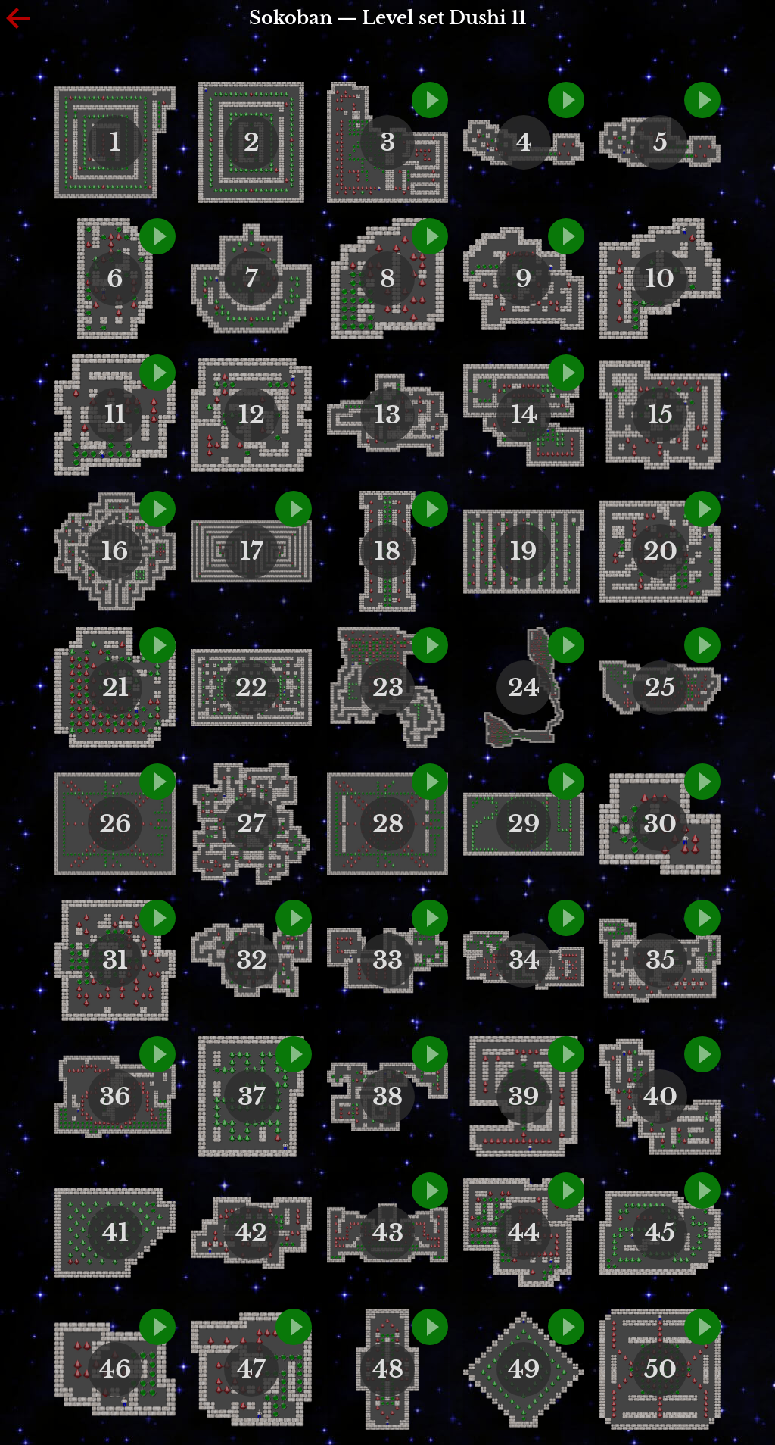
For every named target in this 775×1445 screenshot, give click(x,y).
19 (523, 551)
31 (115, 960)
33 (387, 960)
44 (524, 1233)
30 (660, 824)
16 (115, 551)
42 (251, 1233)
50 (660, 1369)
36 (115, 1096)
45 (660, 1233)
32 (251, 960)
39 (524, 1096)
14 (524, 415)
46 (115, 1369)
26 (115, 824)
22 (251, 688)
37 (252, 1096)
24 (524, 688)
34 (524, 960)
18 (387, 551)
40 (660, 1096)
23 (387, 688)
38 (387, 1096)
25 (660, 688)
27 (251, 824)
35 (660, 960)
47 (251, 1369)
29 (524, 824)
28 (387, 824)
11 (115, 415)
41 (115, 1233)
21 (115, 688)
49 (524, 1369)
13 (387, 415)
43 (387, 1233)
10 (660, 279)
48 (387, 1369)
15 (660, 415)
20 (660, 551)
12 (251, 415)
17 (251, 551)
